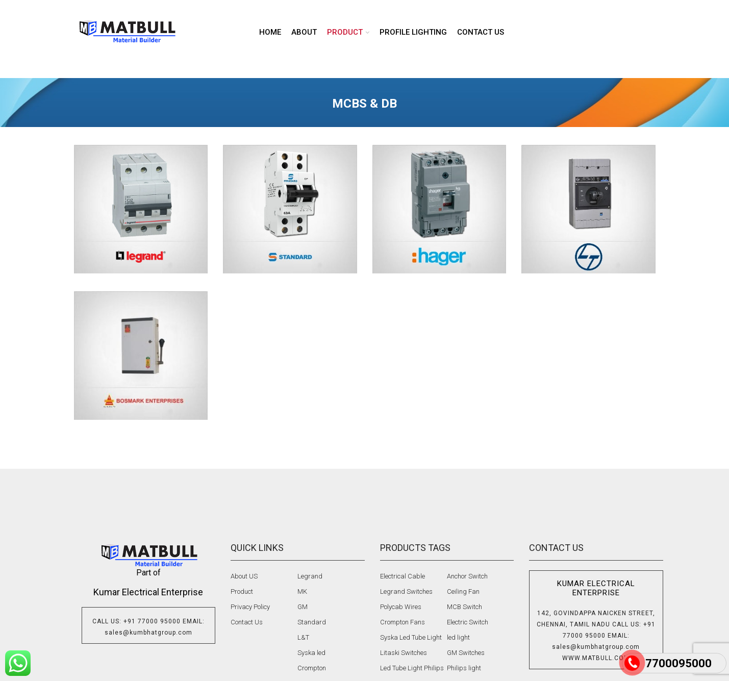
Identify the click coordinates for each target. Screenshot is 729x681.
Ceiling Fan (463, 591)
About (304, 32)
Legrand (309, 576)
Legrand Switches (406, 591)
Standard (311, 622)
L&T (303, 637)
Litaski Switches (403, 653)
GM (302, 607)
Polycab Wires (400, 607)
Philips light (464, 668)
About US (244, 576)
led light (458, 637)
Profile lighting (413, 32)
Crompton (311, 668)
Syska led (311, 653)
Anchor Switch (467, 576)
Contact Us (247, 622)
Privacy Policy (250, 607)
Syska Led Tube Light (411, 637)
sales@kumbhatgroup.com (148, 632)
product (345, 32)
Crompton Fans (402, 622)
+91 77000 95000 (152, 621)
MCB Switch (464, 607)
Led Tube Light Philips (412, 668)
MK (302, 591)
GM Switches (466, 653)
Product (242, 591)
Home (270, 32)
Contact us (480, 32)
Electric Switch (467, 622)
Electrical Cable (402, 576)
